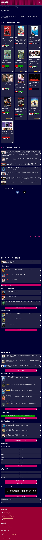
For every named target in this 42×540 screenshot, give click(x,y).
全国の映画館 (6, 525)
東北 (22, 454)
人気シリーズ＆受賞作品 (9, 516)
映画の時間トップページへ (6, 502)
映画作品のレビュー (8, 518)
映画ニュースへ (20, 370)
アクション (3, 472)
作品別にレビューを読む (9, 519)
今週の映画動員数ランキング (7, 285)
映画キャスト (10, 7)
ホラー (23, 477)
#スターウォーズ (4, 415)
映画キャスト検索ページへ (6, 499)
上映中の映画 (6, 512)
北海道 (2, 454)
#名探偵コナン (13, 415)
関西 (2, 452)
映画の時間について (20, 496)
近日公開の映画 (7, 515)
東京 (2, 449)
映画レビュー (20, 409)
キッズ (23, 474)
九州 (2, 462)
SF (1, 474)
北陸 (22, 457)
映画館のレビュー (7, 527)
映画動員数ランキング (8, 533)
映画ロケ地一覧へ (20, 483)
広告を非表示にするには (34, 236)
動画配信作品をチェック (20, 329)
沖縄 (22, 462)
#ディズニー (20, 415)
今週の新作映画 (7, 513)
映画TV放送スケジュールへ (20, 440)
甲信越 (2, 457)
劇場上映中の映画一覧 (20, 307)
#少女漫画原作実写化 (28, 415)
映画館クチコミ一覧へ (20, 480)
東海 (22, 452)
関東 (22, 449)
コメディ (3, 477)
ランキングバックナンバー (9, 534)
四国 (22, 459)
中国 (2, 459)
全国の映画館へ (20, 465)
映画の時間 (3, 7)
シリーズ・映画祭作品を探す (20, 418)
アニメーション (25, 472)
